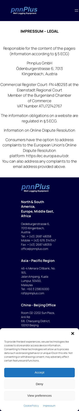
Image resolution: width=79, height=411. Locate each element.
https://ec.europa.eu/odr (47, 155)
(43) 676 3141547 (44, 240)
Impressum (49, 405)
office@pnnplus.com (34, 249)
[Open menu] (76, 10)
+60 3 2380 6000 (38, 289)
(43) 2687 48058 (40, 236)
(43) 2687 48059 (40, 244)
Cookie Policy (31, 405)
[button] (73, 333)
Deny (39, 384)
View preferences (39, 395)
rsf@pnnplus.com (32, 293)
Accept (39, 372)
